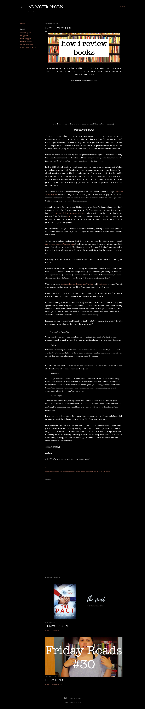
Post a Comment (56, 684)
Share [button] (22, 24)
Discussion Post (26, 45)
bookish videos (26, 42)
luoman (78, 702)
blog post (24, 36)
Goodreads (102, 284)
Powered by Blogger (72, 698)
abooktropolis (25, 33)
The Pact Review (56, 626)
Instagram (80, 284)
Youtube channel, (68, 284)
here (68, 216)
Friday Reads (54, 680)
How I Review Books (28, 48)
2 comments (55, 630)
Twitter (89, 284)
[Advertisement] (83, 555)
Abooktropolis (45, 6)
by (71, 213)
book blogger (25, 39)
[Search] (121, 7)
